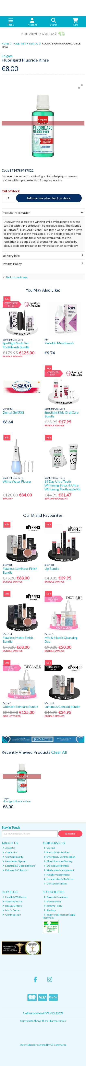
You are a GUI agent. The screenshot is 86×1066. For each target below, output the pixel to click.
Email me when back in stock (49, 198)
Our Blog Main (11, 914)
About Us (8, 847)
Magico (31, 1044)
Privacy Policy (52, 901)
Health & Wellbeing (14, 896)
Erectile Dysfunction (56, 865)
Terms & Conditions (56, 896)
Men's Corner (11, 910)
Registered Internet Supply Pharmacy (59, 916)
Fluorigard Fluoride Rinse (16, 801)
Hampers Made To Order (59, 879)
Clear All (59, 752)
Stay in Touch (11, 827)
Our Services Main (55, 883)
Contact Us (9, 852)
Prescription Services (57, 852)
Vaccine (49, 847)
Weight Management (57, 874)
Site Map (50, 910)
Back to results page (17, 277)
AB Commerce (58, 1044)
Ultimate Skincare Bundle (20, 706)
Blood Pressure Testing (58, 861)
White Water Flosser (17, 481)
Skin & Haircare (12, 901)
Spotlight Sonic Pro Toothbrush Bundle (16, 345)
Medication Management (59, 870)
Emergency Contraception (59, 856)
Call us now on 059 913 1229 (43, 1013)
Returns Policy (53, 905)
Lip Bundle (52, 568)
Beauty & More (12, 905)
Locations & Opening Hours (18, 865)
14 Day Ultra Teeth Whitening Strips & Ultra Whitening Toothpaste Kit (63, 485)
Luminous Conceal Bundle (62, 706)
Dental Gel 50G (13, 412)
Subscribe (70, 833)
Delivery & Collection (15, 870)
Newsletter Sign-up (14, 861)
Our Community (12, 856)
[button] (80, 86)
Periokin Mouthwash (59, 343)
